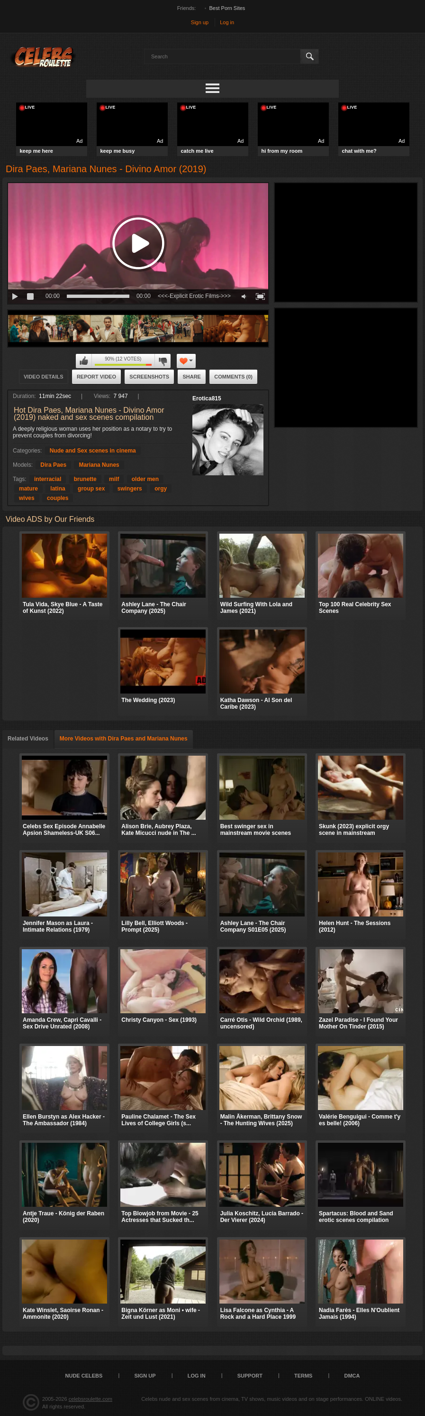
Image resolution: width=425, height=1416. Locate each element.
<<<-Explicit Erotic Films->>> (194, 296)
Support (249, 1376)
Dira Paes (53, 465)
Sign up (199, 22)
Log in (227, 22)
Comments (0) (233, 376)
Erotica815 (206, 398)
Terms (303, 1376)
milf (114, 479)
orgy (160, 488)
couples (57, 498)
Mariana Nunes (99, 465)
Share (191, 376)
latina (57, 488)
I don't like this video (162, 361)
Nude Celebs (84, 1376)
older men (145, 479)
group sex (91, 488)
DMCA (352, 1376)
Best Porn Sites (227, 8)
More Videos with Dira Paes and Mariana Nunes (124, 738)
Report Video (96, 376)
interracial (47, 479)
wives (27, 498)
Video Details (43, 376)
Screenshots (149, 376)
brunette (85, 479)
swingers (130, 488)
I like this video (84, 361)
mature (28, 488)
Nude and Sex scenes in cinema (93, 450)
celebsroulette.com (90, 1399)
